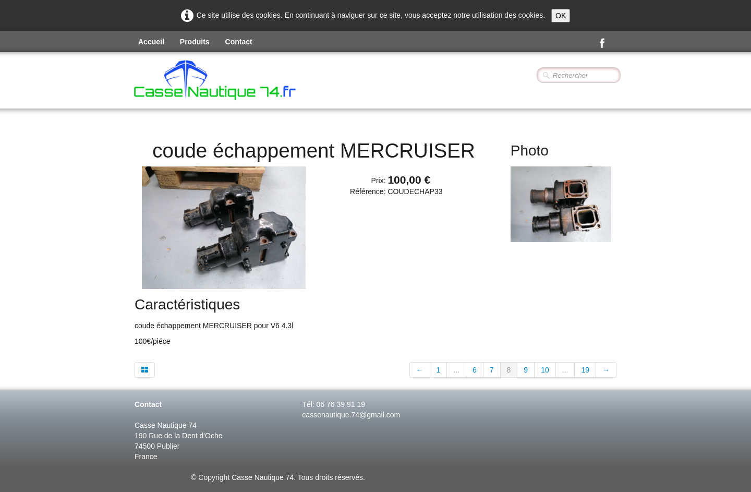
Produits (195, 42)
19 (585, 370)
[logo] (243, 81)
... (456, 370)
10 (545, 370)
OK (560, 15)
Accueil (151, 42)
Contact (238, 42)
